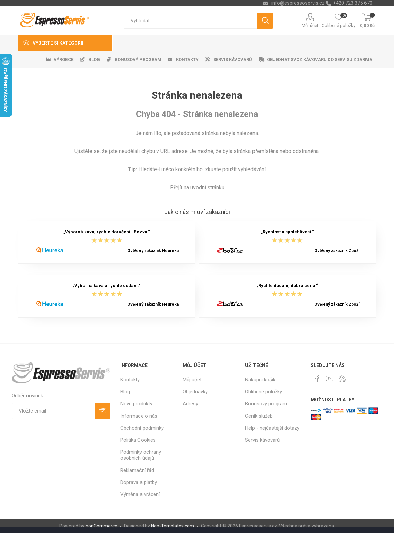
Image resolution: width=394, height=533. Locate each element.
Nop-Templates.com (172, 526)
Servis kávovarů (262, 440)
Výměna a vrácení (140, 494)
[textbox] (190, 21)
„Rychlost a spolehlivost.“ (287, 232)
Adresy (190, 404)
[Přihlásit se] (53, 411)
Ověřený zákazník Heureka (153, 250)
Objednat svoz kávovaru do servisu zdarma (319, 59)
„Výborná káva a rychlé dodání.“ (106, 285)
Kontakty (130, 380)
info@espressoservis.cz (298, 3)
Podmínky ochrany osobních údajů (140, 455)
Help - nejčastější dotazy (272, 428)
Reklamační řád (137, 470)
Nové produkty (136, 404)
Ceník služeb (259, 416)
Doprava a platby (138, 482)
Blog (125, 392)
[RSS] (342, 378)
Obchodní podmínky (142, 428)
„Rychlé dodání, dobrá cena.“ (287, 285)
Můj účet (310, 25)
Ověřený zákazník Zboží (336, 250)
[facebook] (317, 378)
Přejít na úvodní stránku (197, 187)
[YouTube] (329, 378)
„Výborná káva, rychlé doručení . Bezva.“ (106, 232)
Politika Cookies (138, 440)
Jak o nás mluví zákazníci (197, 212)
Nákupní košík (260, 380)
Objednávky (195, 392)
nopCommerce (101, 526)
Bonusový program (266, 404)
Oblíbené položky (263, 392)
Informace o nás (138, 416)
